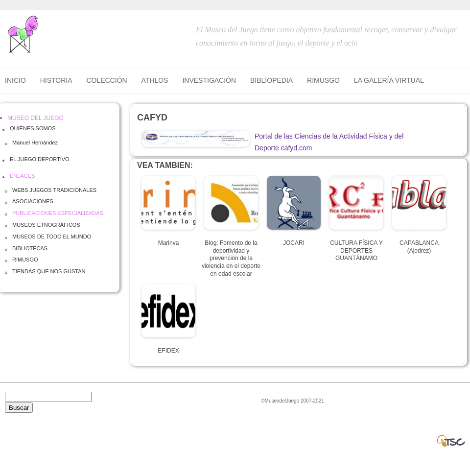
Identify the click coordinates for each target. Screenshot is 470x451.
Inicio (15, 80)
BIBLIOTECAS (29, 248)
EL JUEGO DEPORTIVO (40, 159)
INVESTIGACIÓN (209, 80)
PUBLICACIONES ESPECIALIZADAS (57, 213)
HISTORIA (56, 80)
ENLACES (22, 176)
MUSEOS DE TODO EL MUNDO (51, 236)
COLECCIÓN (106, 80)
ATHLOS (154, 80)
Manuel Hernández (35, 142)
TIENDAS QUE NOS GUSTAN (49, 271)
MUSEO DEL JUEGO (35, 118)
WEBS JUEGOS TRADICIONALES (54, 190)
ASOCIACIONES (32, 201)
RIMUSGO (323, 80)
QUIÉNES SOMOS (33, 128)
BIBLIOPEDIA (271, 80)
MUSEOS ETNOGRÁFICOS (46, 225)
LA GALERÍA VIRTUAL (389, 80)
